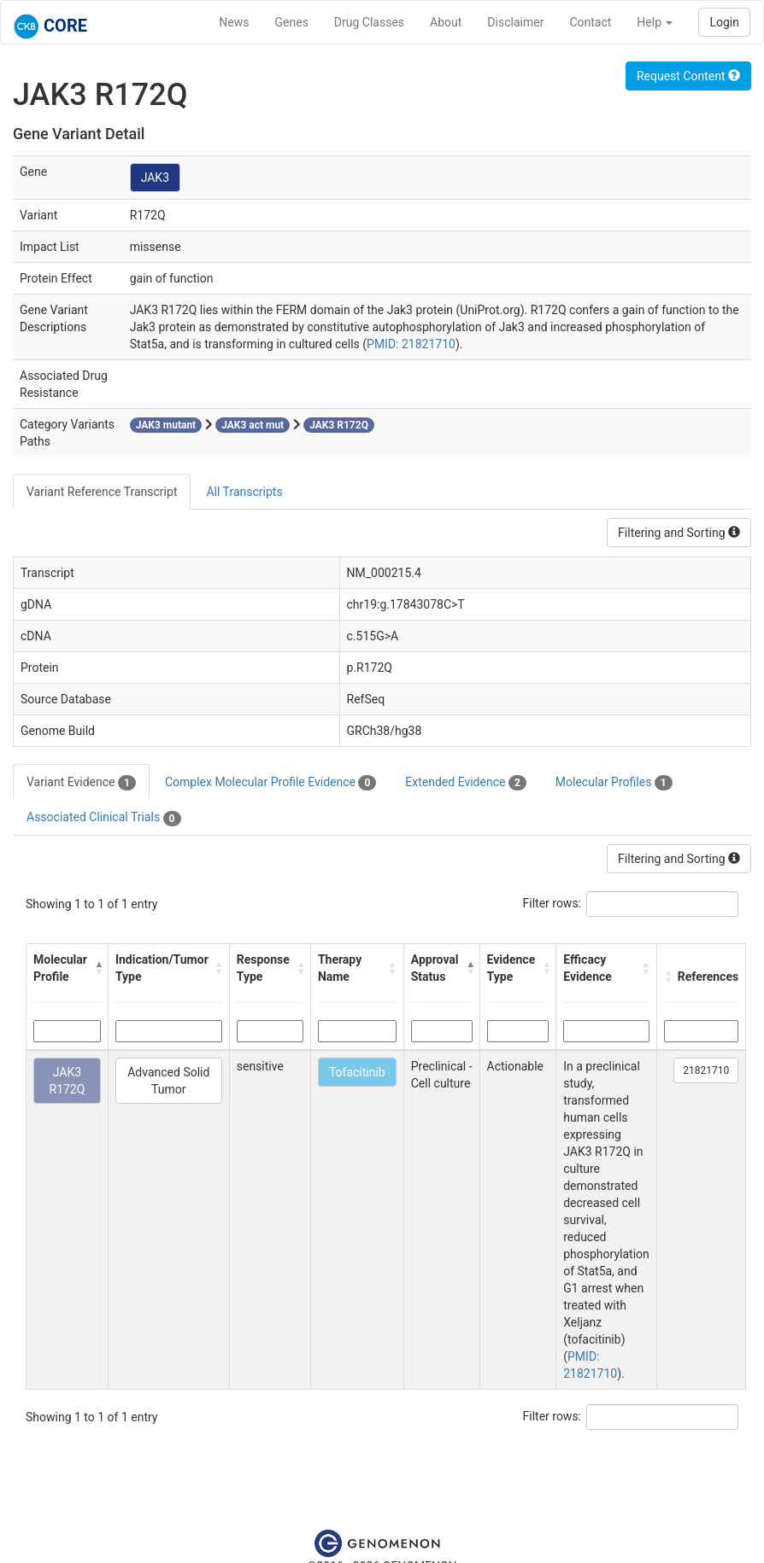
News (234, 22)
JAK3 (155, 177)
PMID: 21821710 (411, 344)
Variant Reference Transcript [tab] (101, 492)
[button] (97, 968)
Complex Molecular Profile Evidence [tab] (270, 782)
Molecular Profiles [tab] (614, 782)
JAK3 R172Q (67, 1080)
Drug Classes (369, 22)
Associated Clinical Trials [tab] (103, 817)
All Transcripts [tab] (244, 492)
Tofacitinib (357, 1072)
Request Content (688, 76)
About (445, 22)
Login (724, 22)
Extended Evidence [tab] (465, 782)
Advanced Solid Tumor (168, 1080)
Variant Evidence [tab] (81, 782)
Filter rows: (552, 903)
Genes (292, 22)
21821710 (706, 1070)
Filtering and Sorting (679, 532)
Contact (590, 22)
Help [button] (655, 22)
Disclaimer (515, 22)
